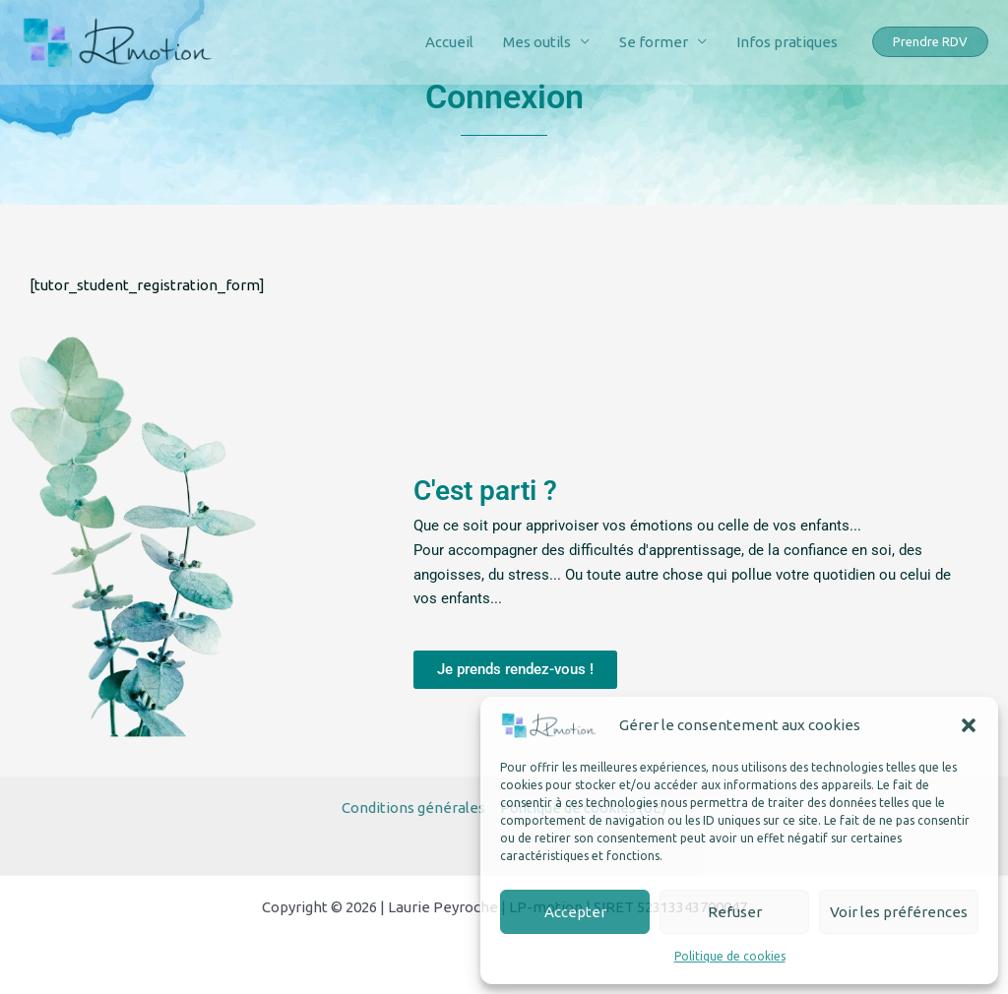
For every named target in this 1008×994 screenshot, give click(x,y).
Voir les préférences (899, 911)
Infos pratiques (787, 41)
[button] (968, 725)
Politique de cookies (730, 956)
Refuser (735, 911)
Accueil (449, 41)
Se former (653, 41)
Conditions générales (413, 807)
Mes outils (537, 41)
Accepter (575, 911)
